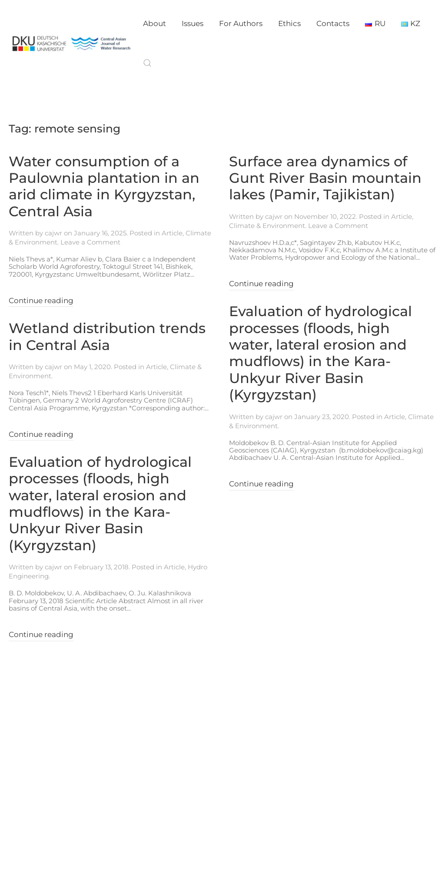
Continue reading (41, 300)
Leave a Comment (90, 242)
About (154, 23)
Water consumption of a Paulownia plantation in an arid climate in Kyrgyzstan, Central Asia (104, 186)
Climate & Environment (267, 225)
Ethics (289, 23)
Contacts (332, 23)
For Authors (240, 23)
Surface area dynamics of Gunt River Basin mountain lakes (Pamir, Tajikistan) (325, 178)
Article (172, 233)
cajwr (53, 233)
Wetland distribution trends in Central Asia (107, 336)
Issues (192, 23)
